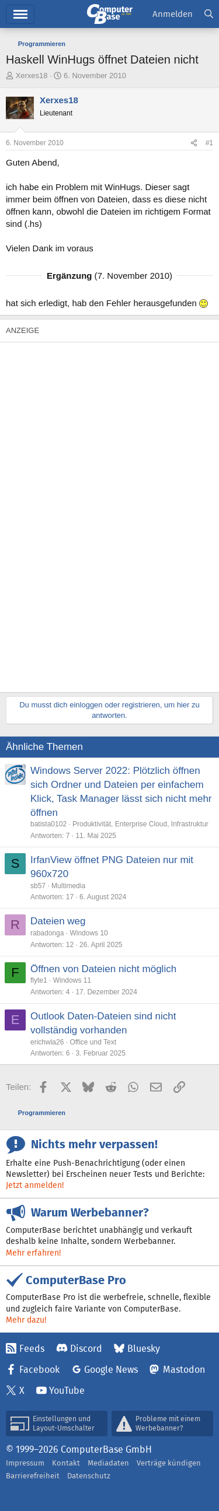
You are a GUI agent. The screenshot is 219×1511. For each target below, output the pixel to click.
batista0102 (48, 824)
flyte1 (38, 980)
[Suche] (209, 14)
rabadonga (47, 933)
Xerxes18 (32, 75)
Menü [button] (20, 14)
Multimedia (68, 886)
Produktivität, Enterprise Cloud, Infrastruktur (140, 824)
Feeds (31, 1348)
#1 (209, 143)
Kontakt (66, 1462)
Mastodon (184, 1369)
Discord (86, 1348)
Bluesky (143, 1348)
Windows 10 (88, 933)
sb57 (38, 886)
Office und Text (92, 1042)
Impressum (25, 1462)
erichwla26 (47, 1042)
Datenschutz (88, 1475)
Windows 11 (72, 980)
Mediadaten (108, 1462)
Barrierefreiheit (33, 1475)
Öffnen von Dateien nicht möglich (103, 968)
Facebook (39, 1369)
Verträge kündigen (169, 1462)
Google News (111, 1369)
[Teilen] (193, 143)
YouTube (67, 1390)
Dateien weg (58, 921)
